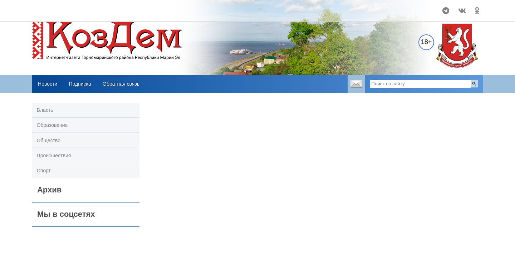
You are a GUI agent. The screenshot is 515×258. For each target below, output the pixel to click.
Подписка (80, 84)
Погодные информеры (79, 13)
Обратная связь (121, 84)
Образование (52, 125)
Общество (49, 140)
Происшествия (54, 155)
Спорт (44, 170)
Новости (47, 84)
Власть (45, 110)
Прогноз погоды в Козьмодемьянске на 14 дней (79, 7)
